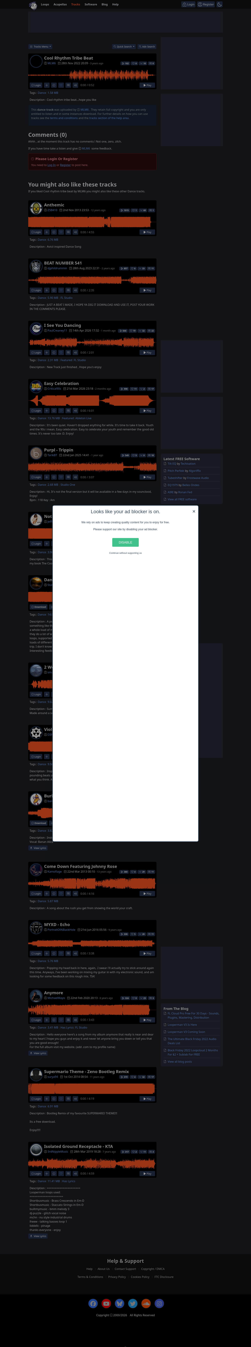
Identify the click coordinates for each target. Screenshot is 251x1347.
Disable (125, 542)
